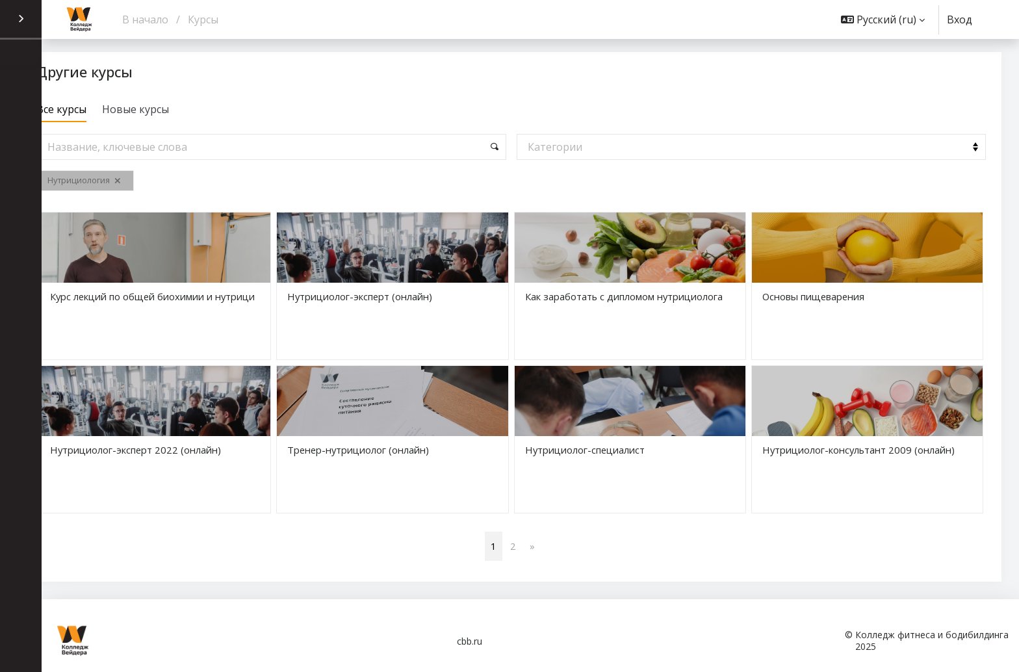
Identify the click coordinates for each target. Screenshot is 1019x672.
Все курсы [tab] (98, 109)
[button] (883, 19)
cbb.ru (469, 641)
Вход (959, 20)
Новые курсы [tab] (171, 109)
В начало (145, 19)
